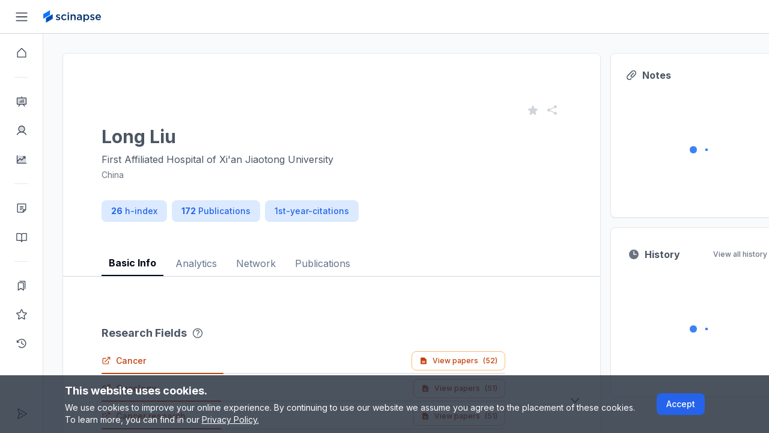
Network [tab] (256, 263)
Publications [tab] (322, 263)
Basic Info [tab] (132, 263)
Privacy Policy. (230, 419)
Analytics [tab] (196, 263)
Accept (680, 404)
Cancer (124, 360)
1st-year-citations (312, 211)
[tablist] (331, 254)
